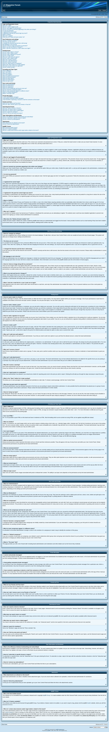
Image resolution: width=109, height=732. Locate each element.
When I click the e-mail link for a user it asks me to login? (16, 48)
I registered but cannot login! (10, 32)
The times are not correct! (9, 42)
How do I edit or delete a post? (10, 53)
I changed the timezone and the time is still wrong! (15, 43)
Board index (4, 17)
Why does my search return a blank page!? (13, 110)
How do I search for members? (10, 112)
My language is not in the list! (10, 44)
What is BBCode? (7, 70)
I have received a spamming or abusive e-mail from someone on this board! (21, 99)
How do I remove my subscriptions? (11, 119)
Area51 (89, 703)
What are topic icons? (8, 81)
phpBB (48, 730)
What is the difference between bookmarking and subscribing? (18, 116)
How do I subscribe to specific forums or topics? (14, 118)
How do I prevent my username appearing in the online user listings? (19, 29)
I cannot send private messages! (11, 97)
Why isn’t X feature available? (10, 129)
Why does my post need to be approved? (13, 66)
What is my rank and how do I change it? (13, 47)
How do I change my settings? (10, 40)
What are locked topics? (8, 79)
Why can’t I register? (8, 35)
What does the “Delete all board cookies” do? (14, 37)
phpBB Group (46, 695)
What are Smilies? (7, 73)
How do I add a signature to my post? (12, 54)
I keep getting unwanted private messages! (13, 98)
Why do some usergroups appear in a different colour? (16, 91)
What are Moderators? (8, 85)
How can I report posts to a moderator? (12, 63)
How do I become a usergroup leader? (12, 89)
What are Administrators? (9, 84)
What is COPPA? (7, 34)
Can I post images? (7, 74)
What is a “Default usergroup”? (10, 92)
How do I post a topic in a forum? (11, 52)
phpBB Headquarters (60, 729)
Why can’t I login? (7, 25)
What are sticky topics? (8, 78)
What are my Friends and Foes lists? (12, 103)
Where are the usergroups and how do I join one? (15, 88)
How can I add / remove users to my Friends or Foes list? (17, 104)
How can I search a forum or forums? (12, 108)
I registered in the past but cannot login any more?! (15, 33)
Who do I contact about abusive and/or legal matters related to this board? (21, 130)
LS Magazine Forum (11, 5)
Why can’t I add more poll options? (11, 57)
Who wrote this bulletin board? (10, 127)
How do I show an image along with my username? (15, 45)
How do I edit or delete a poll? (10, 58)
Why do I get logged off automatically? (12, 28)
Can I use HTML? (7, 72)
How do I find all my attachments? (11, 124)
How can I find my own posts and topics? (13, 113)
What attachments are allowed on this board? (14, 122)
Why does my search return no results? (12, 109)
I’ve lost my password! (8, 30)
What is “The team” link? (9, 93)
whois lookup (9, 712)
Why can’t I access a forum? (10, 59)
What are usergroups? (8, 87)
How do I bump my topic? (9, 67)
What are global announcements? (11, 76)
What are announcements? (9, 77)
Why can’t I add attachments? (10, 60)
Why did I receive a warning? (10, 62)
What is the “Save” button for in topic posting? (14, 64)
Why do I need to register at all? (10, 26)
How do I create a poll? (8, 55)
